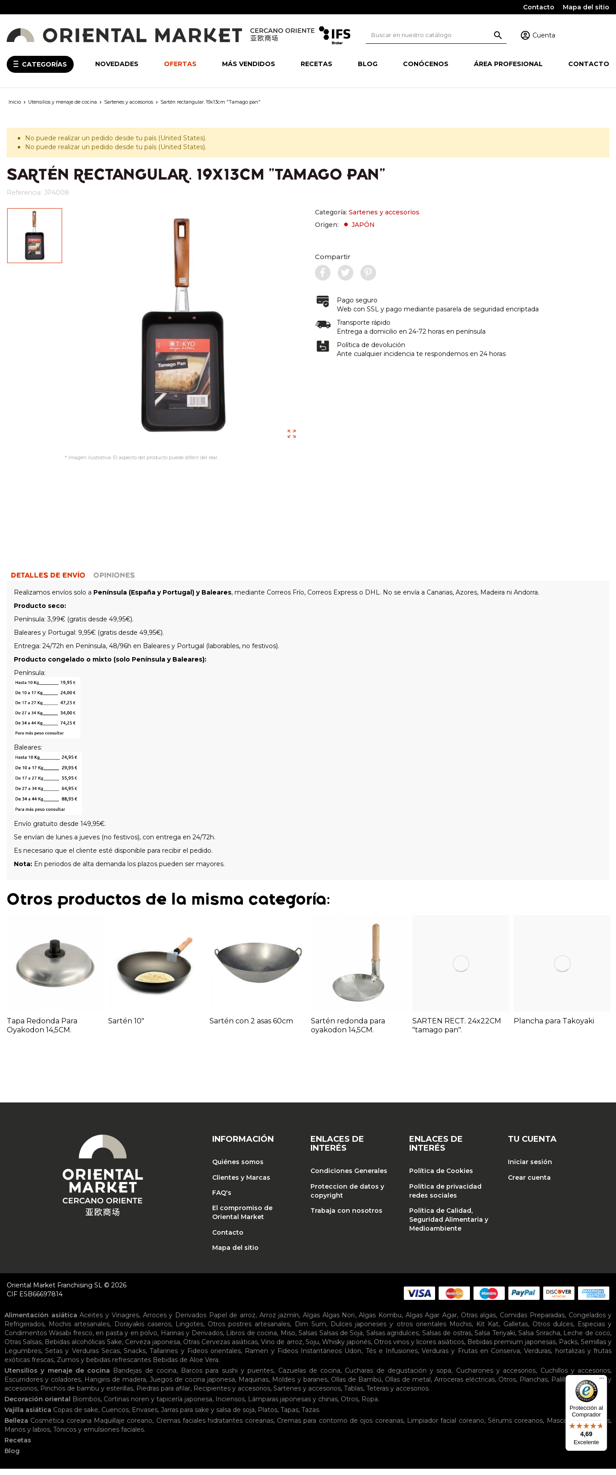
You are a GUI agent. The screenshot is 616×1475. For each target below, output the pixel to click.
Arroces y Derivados (174, 1321)
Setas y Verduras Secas (82, 1357)
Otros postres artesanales (249, 1330)
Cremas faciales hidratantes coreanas (214, 1427)
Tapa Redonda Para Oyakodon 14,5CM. (42, 1031)
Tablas (353, 1395)
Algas (311, 1321)
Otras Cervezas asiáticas (220, 1348)
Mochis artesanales (79, 1330)
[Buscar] (436, 35)
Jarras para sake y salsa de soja (208, 1416)
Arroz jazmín (279, 1321)
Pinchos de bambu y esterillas (86, 1395)
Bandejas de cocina (144, 1377)
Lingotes (189, 1330)
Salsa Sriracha (539, 1339)
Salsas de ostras (446, 1339)
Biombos (86, 1405)
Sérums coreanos (515, 1427)
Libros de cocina (251, 1339)
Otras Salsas (23, 1348)
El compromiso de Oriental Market (242, 1218)
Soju (312, 1348)
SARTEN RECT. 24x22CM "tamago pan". (456, 1031)
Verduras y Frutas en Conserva (471, 1357)
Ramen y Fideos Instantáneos (293, 1357)
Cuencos (115, 1416)
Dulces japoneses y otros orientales (388, 1330)
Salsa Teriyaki (494, 1339)
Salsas (307, 1339)
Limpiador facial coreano (445, 1427)
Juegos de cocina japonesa (192, 1386)
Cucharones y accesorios (496, 1377)
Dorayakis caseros (142, 1330)
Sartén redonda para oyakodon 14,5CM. (348, 1031)
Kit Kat (487, 1330)
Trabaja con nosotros (346, 1217)
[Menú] (601, 1380)
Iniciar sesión (530, 1168)
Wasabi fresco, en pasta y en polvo (103, 1339)
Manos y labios (27, 1436)
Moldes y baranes (299, 1386)
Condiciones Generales (348, 1177)
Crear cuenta (529, 1184)
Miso (288, 1339)
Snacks (135, 1357)
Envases (145, 1416)
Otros (507, 1386)
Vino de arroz (281, 1348)
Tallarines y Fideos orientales (195, 1357)
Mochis (460, 1330)
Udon (352, 1357)
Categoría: (367, 212)
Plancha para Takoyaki (554, 1027)
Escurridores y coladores (42, 1386)
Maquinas (253, 1386)
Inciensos (230, 1405)
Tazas (310, 1416)
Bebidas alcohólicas (75, 1348)
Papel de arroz (232, 1321)
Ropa (369, 1405)
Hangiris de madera (115, 1386)
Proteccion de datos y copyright (347, 1197)
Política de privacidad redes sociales (445, 1197)
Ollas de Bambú (356, 1386)
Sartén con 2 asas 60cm (251, 1027)
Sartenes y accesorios (384, 212)
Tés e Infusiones (392, 1357)
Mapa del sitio (586, 7)
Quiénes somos (238, 1168)
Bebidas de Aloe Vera (185, 1366)
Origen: (345, 225)
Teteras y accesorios (397, 1395)
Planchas (534, 1386)
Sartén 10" (126, 1027)
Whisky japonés (346, 1348)
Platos (267, 1416)
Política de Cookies (441, 1177)
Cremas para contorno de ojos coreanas (340, 1427)
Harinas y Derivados (192, 1339)
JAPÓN (358, 225)
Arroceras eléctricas (464, 1386)
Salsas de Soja (341, 1339)
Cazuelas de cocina (309, 1377)
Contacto (538, 7)
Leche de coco (586, 1339)
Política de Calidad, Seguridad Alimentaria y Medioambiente (448, 1226)
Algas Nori (339, 1321)
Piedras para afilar (163, 1395)
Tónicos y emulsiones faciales (98, 1436)
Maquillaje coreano (123, 1427)
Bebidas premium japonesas (511, 1348)
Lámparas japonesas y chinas (293, 1405)
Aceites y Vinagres (109, 1321)
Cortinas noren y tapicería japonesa (158, 1405)
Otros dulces (552, 1330)
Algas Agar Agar (431, 1321)
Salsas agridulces (392, 1339)
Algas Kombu (380, 1321)
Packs (568, 1348)
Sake (114, 1348)
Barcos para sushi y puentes (227, 1377)
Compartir (333, 256)
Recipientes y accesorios (231, 1395)
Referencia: (24, 193)
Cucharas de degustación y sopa (398, 1377)
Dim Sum (310, 1330)
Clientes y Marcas (241, 1184)
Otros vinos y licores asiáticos (419, 1348)
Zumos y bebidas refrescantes (104, 1366)
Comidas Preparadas (532, 1321)
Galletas (515, 1330)
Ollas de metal (408, 1386)
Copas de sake (75, 1416)
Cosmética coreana (60, 1427)
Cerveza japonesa (152, 1348)
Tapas (289, 1416)
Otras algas (478, 1321)
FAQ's (221, 1199)
